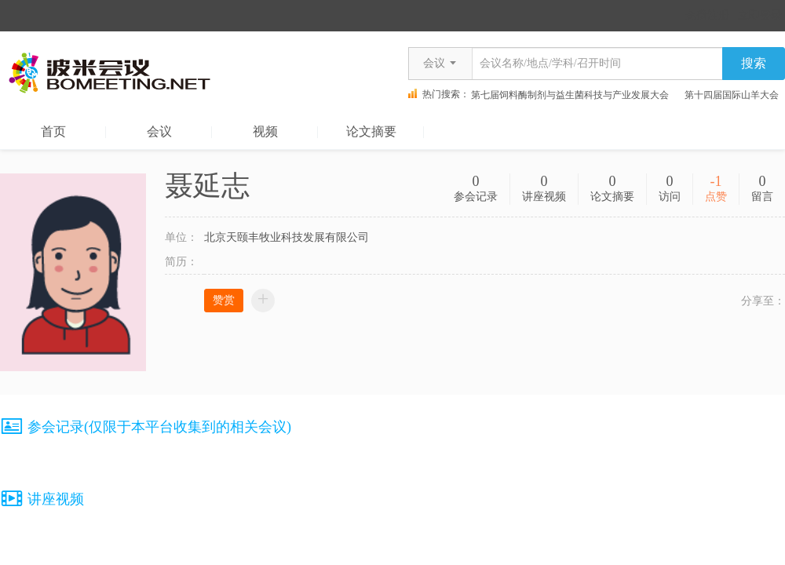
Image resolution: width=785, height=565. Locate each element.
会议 (159, 131)
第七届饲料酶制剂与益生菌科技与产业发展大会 (571, 94)
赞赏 (224, 300)
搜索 (753, 63)
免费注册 (707, 15)
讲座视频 (544, 196)
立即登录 (760, 15)
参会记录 (476, 196)
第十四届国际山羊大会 (733, 94)
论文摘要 (371, 131)
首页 (53, 131)
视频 (265, 131)
